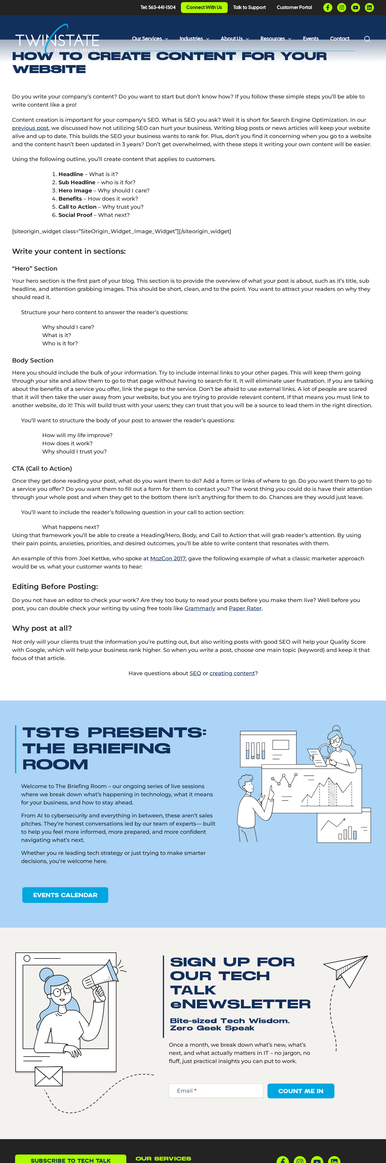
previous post (30, 152)
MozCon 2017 (167, 582)
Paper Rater (245, 632)
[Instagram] (341, 7)
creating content (232, 697)
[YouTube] (355, 7)
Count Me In (301, 1115)
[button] (169, 39)
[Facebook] (327, 7)
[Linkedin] (369, 7)
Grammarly (200, 632)
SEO (195, 697)
